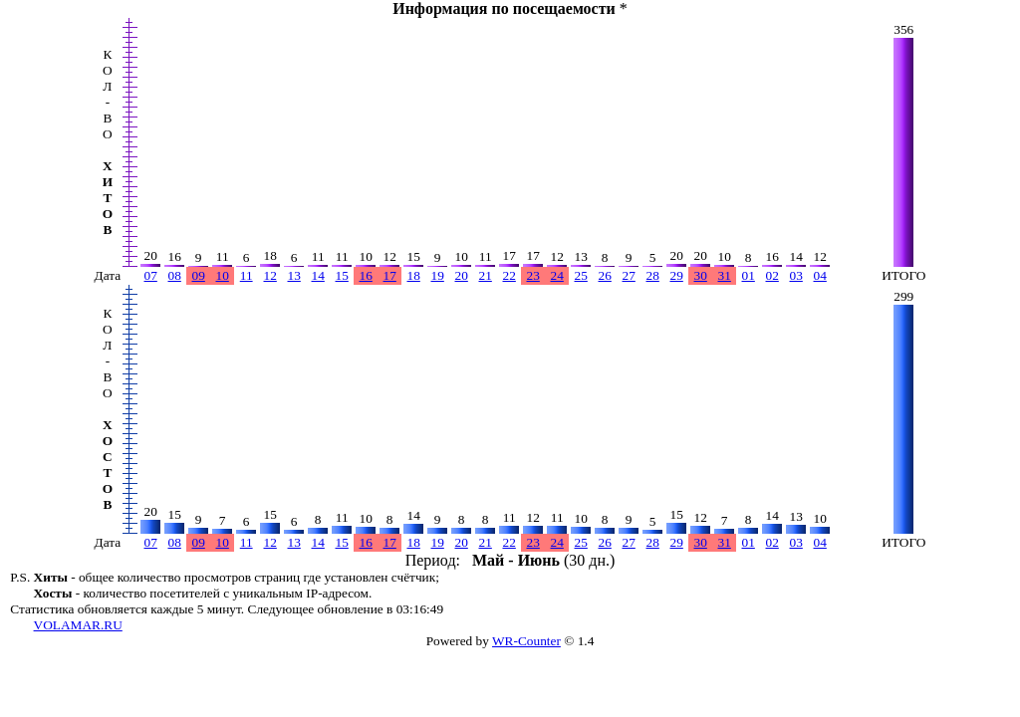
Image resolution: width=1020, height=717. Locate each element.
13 (294, 275)
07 (150, 275)
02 (772, 275)
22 (509, 275)
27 (629, 275)
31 (724, 275)
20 (461, 275)
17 (389, 275)
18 (413, 275)
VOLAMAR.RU (78, 624)
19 (437, 275)
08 (174, 275)
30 (700, 275)
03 (796, 275)
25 (581, 275)
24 (557, 275)
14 (318, 275)
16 (366, 275)
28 (652, 275)
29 (676, 275)
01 (748, 275)
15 (342, 275)
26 (605, 275)
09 (198, 275)
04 (820, 275)
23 (533, 275)
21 (485, 275)
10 (222, 275)
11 (246, 275)
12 (270, 275)
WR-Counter (526, 640)
